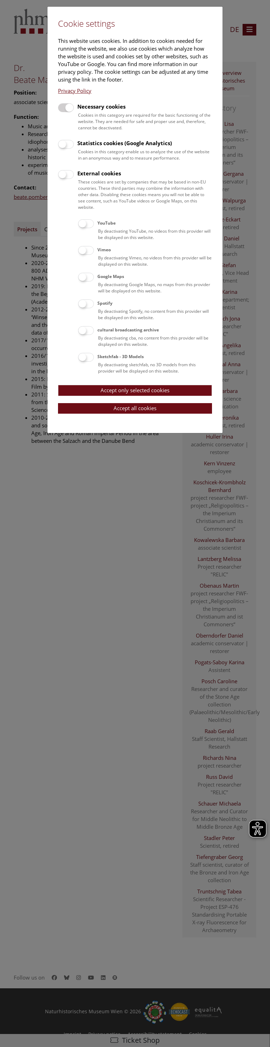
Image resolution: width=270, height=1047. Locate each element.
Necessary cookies (101, 106)
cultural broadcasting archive (128, 330)
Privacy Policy (74, 90)
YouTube (106, 223)
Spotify (104, 303)
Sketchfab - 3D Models (120, 357)
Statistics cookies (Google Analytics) (124, 143)
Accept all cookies (135, 408)
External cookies (99, 173)
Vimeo (104, 250)
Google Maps (110, 276)
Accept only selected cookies (135, 390)
